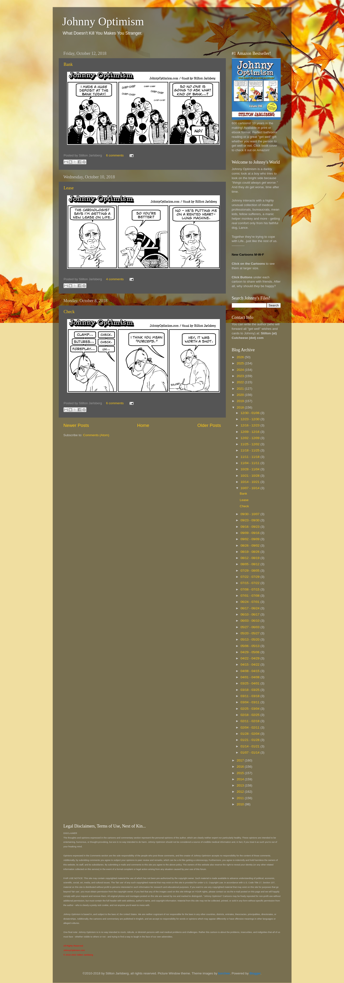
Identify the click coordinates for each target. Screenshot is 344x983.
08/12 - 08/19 (250, 558)
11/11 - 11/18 (250, 457)
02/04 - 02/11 (250, 727)
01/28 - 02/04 (250, 733)
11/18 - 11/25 (250, 450)
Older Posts (209, 425)
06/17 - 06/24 (250, 608)
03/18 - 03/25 (250, 690)
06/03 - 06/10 (250, 620)
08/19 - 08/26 (250, 552)
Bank (68, 64)
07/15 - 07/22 (250, 583)
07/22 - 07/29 (250, 577)
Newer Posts (76, 425)
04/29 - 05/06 (250, 652)
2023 (241, 376)
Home (143, 425)
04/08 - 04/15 (250, 671)
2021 (241, 388)
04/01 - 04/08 (250, 677)
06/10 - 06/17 (250, 614)
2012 (241, 791)
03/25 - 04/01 (250, 683)
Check (69, 311)
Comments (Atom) (96, 435)
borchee (224, 973)
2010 (241, 804)
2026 (241, 357)
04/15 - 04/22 (250, 664)
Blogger (254, 973)
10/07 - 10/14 (250, 488)
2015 (241, 773)
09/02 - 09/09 (250, 539)
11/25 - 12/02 (250, 444)
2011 (241, 798)
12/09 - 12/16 (250, 432)
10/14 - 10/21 (250, 482)
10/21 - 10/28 (250, 475)
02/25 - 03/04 (250, 708)
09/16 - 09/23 (250, 526)
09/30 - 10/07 (250, 514)
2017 (241, 760)
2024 (241, 370)
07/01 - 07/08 (250, 595)
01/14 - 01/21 (250, 746)
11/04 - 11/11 (250, 463)
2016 (241, 766)
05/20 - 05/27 (250, 633)
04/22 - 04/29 (250, 658)
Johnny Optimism (103, 21)
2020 (241, 395)
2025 (241, 363)
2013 (241, 785)
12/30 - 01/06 (250, 413)
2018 (241, 407)
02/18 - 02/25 (250, 715)
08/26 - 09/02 (250, 545)
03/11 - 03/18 (250, 696)
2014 (241, 779)
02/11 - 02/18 (250, 721)
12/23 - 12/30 (250, 419)
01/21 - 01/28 (250, 740)
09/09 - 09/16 (250, 533)
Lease (69, 188)
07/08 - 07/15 (250, 589)
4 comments (115, 279)
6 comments (115, 155)
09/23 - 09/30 (250, 520)
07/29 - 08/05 (250, 570)
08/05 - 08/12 (250, 564)
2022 (241, 382)
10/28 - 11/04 (250, 469)
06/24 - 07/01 (250, 602)
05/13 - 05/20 (250, 639)
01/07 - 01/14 (250, 752)
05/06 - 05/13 (250, 646)
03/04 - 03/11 (250, 702)
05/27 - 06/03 (250, 627)
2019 (241, 401)
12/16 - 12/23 (250, 425)
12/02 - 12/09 (250, 438)
